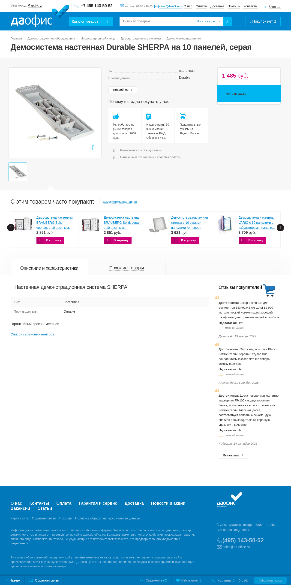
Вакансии (20, 508)
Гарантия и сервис (98, 503)
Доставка (217, 6)
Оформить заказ (270, 580)
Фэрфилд (35, 5)
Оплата (201, 6)
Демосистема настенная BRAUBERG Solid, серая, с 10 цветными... (122, 222)
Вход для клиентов (275, 7)
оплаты (175, 157)
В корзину (53, 240)
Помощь (234, 6)
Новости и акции (168, 503)
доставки (155, 150)
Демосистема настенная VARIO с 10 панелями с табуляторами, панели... (257, 222)
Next (280, 227)
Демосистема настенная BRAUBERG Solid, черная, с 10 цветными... (54, 222)
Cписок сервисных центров (32, 334)
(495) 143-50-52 (243, 540)
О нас (188, 6)
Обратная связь (44, 518)
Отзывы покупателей (240, 287)
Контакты (250, 6)
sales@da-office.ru (170, 6)
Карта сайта (20, 518)
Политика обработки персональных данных (108, 518)
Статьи (45, 508)
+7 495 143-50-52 (97, 5)
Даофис (40, 16)
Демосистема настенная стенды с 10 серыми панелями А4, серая (189, 222)
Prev (11, 227)
